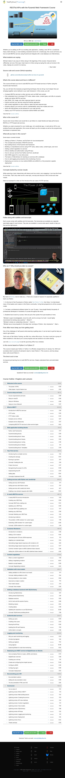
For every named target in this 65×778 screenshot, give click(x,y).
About (16, 765)
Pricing (16, 747)
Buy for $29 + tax (17, 44)
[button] (61, 1)
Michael (12, 297)
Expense (17, 749)
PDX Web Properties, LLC (27, 769)
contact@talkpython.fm (41, 373)
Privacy (16, 755)
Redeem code (17, 751)
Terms (16, 757)
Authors (16, 753)
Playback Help (18, 763)
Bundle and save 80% (31, 44)
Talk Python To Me (37, 302)
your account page (14, 342)
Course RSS (17, 759)
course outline (15, 114)
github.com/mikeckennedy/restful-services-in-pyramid (24, 75)
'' (16, 2)
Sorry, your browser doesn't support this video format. (32, 24)
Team (43, 44)
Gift (51, 44)
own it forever (38, 40)
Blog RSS (17, 761)
